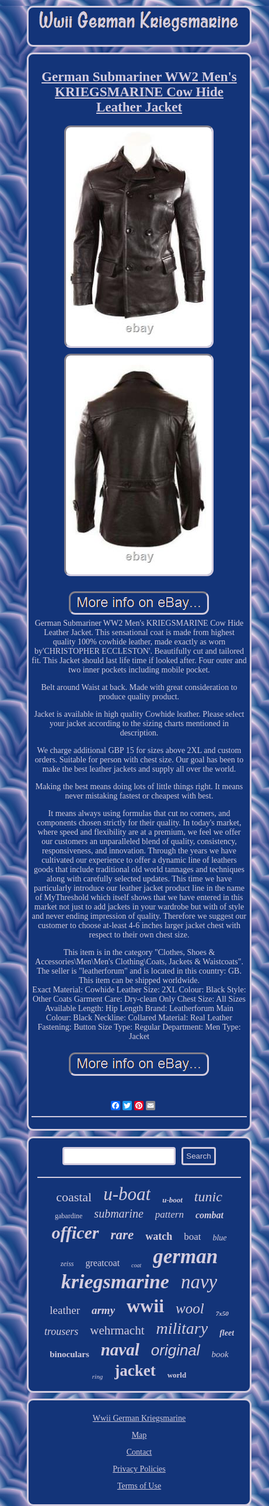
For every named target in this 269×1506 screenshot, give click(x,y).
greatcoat (102, 1263)
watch (158, 1236)
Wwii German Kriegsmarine (139, 1418)
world (177, 1375)
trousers (61, 1331)
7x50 (222, 1313)
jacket (134, 1370)
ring (97, 1376)
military (182, 1328)
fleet (226, 1333)
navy (199, 1281)
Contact (139, 1452)
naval (120, 1349)
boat (192, 1236)
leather (65, 1310)
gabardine (68, 1216)
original (175, 1350)
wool (190, 1308)
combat (209, 1215)
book (220, 1354)
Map (139, 1435)
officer (75, 1232)
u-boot (172, 1199)
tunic (208, 1196)
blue (219, 1237)
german (185, 1256)
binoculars (69, 1354)
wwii (145, 1305)
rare (122, 1235)
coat (136, 1265)
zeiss (67, 1264)
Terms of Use (139, 1485)
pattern (169, 1214)
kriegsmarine (115, 1281)
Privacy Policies (139, 1469)
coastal (74, 1197)
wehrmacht (117, 1330)
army (103, 1310)
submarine (118, 1213)
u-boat (127, 1194)
